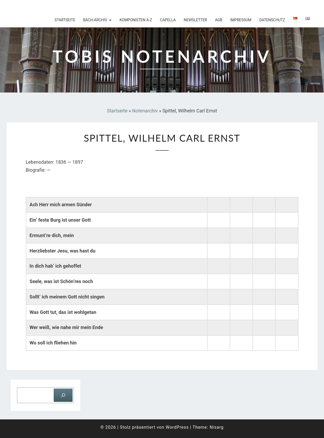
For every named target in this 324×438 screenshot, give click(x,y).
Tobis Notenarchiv (41, 6)
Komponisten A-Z (136, 20)
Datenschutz (272, 20)
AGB (218, 20)
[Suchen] (63, 395)
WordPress (177, 427)
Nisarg (217, 427)
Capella (168, 20)
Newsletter (195, 20)
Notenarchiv (145, 110)
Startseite (64, 20)
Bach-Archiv (95, 20)
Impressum (240, 20)
